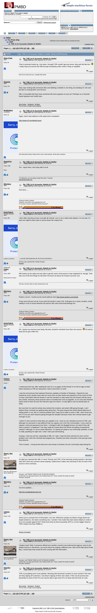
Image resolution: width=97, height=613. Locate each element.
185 (33, 48)
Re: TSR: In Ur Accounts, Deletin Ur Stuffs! (39, 58)
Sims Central (22, 104)
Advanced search (49, 22)
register (25, 13)
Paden (6, 269)
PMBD (8, 38)
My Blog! (37, 104)
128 (28, 48)
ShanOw (7, 82)
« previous (87, 44)
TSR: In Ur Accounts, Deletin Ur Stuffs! (26, 44)
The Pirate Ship (13, 40)
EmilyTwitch (8, 212)
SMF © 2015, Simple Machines (56, 608)
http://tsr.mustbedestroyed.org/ (30, 492)
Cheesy (6, 379)
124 (14, 48)
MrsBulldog (8, 110)
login (20, 13)
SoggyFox (8, 161)
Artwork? (21, 263)
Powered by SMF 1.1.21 (39, 608)
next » (92, 44)
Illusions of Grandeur (25, 532)
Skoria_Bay (8, 453)
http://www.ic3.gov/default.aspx (30, 120)
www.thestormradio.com (25, 179)
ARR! (11, 42)
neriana (6, 512)
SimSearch (31, 104)
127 (24, 48)
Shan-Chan (8, 58)
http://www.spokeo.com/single (67, 297)
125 (17, 48)
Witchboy (7, 184)
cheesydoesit (74, 29)
